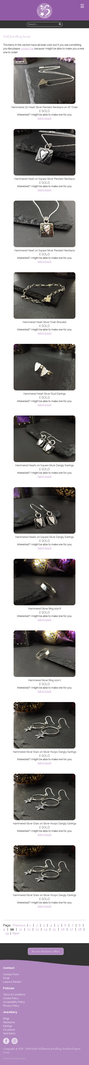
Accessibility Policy (14, 1002)
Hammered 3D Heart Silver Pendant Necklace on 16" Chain (44, 107)
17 (71, 929)
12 (28, 929)
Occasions (9, 1029)
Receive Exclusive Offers (46, 951)
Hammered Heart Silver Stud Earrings (44, 393)
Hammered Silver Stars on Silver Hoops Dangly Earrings (44, 751)
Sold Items (9, 1033)
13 (37, 929)
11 (20, 929)
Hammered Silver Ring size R (44, 608)
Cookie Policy (11, 998)
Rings (6, 1018)
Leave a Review (12, 981)
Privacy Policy (11, 1005)
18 (79, 929)
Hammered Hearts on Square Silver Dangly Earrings (44, 465)
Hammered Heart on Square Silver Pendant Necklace (44, 178)
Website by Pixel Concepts (14, 1058)
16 (62, 929)
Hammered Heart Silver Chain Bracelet (44, 322)
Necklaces (9, 1022)
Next (15, 933)
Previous (19, 925)
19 (7, 933)
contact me (27, 48)
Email (6, 978)
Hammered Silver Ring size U (44, 680)
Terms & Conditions (14, 994)
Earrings (7, 1026)
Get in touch (44, 118)
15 (54, 929)
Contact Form (11, 974)
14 (45, 929)
